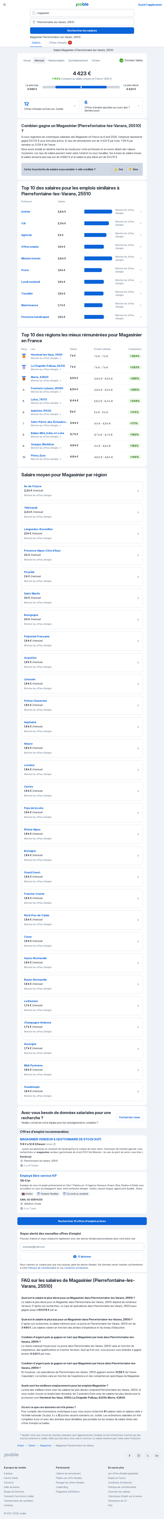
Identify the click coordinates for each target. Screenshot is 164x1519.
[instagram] (138, 1455)
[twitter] (147, 1455)
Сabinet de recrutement (68, 1473)
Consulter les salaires (119, 1491)
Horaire (96, 60)
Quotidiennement (78, 60)
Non (133, 169)
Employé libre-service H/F (38, 1175)
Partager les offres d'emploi (70, 1482)
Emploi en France (117, 1478)
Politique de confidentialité (42, 1267)
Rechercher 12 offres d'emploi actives (82, 1221)
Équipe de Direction (14, 1491)
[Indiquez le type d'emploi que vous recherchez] (82, 13)
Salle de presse (12, 1487)
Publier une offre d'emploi (69, 1478)
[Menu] (4, 4)
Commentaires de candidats (18, 1500)
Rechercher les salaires (82, 30)
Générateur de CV (117, 1500)
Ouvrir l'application (150, 4)
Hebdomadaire (56, 60)
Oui (118, 169)
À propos (8, 1473)
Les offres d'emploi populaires (123, 1473)
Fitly (110, 1505)
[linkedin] (157, 1455)
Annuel (27, 60)
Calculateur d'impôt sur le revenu (125, 1496)
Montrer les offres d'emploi (128, 212)
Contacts (9, 1482)
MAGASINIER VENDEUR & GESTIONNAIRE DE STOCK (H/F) (60, 1139)
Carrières (8, 1505)
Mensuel (39, 60)
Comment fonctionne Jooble (19, 1496)
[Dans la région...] (82, 22)
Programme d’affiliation (68, 1491)
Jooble (22, 1513)
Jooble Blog (62, 1487)
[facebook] (129, 1455)
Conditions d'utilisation (76, 1267)
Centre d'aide (11, 1478)
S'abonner (82, 1256)
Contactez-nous (129, 1117)
